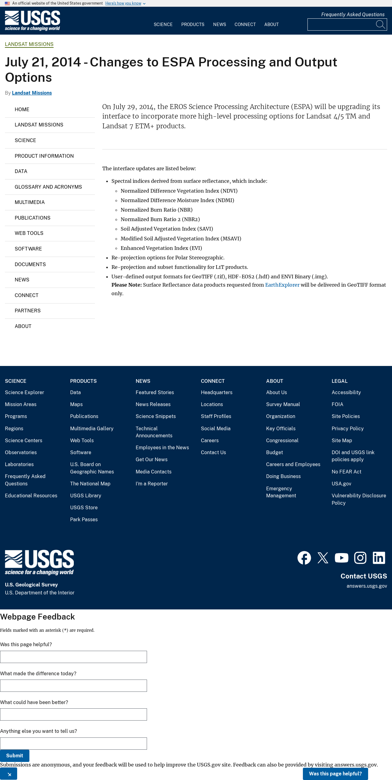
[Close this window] (8, 773)
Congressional (282, 440)
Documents (30, 264)
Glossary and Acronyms (48, 187)
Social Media (216, 428)
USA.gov (341, 484)
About (271, 24)
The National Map (90, 484)
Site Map (342, 440)
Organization (280, 416)
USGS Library (85, 496)
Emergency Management (281, 492)
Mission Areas (20, 404)
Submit (14, 756)
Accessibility (346, 392)
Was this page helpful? (335, 774)
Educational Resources (31, 496)
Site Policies (346, 416)
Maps (76, 404)
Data (21, 171)
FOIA (337, 404)
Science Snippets (156, 416)
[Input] (347, 24)
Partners (28, 311)
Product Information (44, 156)
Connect (245, 24)
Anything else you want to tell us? (38, 731)
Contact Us (213, 452)
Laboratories (19, 464)
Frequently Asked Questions (353, 14)
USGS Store (84, 508)
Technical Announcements (154, 432)
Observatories (21, 452)
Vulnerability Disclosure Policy (359, 499)
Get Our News (152, 459)
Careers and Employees (293, 464)
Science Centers (23, 440)
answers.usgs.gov (367, 586)
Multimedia (30, 202)
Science (163, 24)
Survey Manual (283, 404)
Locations (212, 404)
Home (22, 109)
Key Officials (281, 428)
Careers (210, 440)
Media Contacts (154, 472)
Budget (274, 452)
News (219, 24)
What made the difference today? (38, 673)
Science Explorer (24, 392)
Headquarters (216, 392)
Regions (14, 428)
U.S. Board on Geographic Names (92, 468)
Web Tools (29, 233)
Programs (16, 416)
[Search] (381, 24)
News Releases (153, 404)
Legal (340, 381)
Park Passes (84, 519)
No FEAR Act (346, 472)
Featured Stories (155, 392)
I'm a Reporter (152, 484)
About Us (276, 392)
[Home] (32, 29)
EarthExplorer (282, 285)
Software (28, 249)
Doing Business (283, 476)
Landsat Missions (29, 44)
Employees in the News (162, 447)
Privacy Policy (348, 428)
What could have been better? (34, 702)
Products (192, 24)
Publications (33, 218)
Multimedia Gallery (92, 428)
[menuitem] (163, 20)
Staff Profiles (216, 416)
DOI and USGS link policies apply (353, 456)
